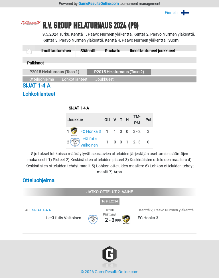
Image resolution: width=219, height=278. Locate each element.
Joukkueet (104, 79)
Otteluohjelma (41, 79)
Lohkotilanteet (75, 79)
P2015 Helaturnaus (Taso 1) (54, 72)
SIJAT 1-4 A (41, 210)
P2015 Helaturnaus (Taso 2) (119, 72)
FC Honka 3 (90, 131)
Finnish (180, 12)
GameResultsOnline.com (98, 3)
